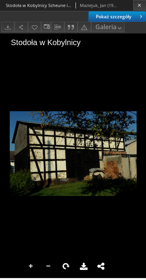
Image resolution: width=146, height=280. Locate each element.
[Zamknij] (139, 5)
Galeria (109, 27)
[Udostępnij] (21, 27)
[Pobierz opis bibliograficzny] (57, 27)
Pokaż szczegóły (120, 16)
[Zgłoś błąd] (84, 27)
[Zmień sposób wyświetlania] (46, 27)
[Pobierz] (7, 27)
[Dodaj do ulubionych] (34, 27)
